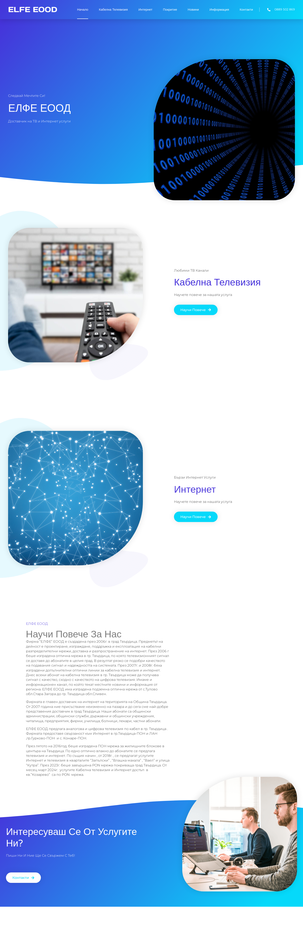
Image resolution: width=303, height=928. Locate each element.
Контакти (246, 9)
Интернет (145, 9)
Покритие (170, 9)
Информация (219, 9)
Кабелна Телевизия (113, 9)
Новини (193, 9)
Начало (82, 9)
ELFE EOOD (32, 9)
